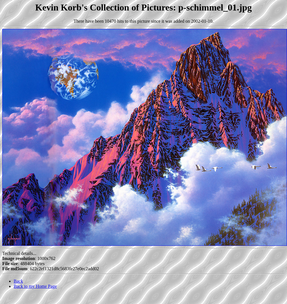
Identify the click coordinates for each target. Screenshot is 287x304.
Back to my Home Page (35, 286)
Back (18, 281)
